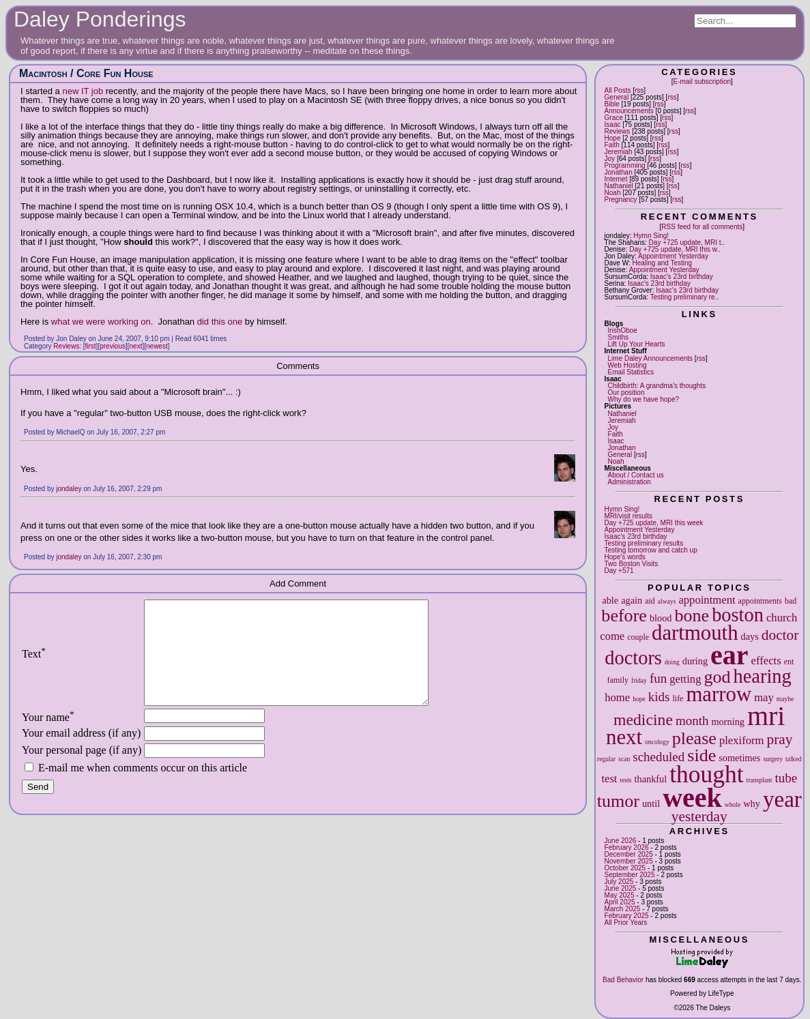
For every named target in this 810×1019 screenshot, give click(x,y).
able (610, 600)
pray (780, 739)
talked (793, 759)
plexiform (741, 740)
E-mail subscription (702, 81)
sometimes (739, 757)
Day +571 (619, 570)
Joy (610, 158)
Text (34, 664)
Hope (613, 138)
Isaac (613, 124)
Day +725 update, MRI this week (654, 523)
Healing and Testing (662, 263)
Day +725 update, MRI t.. (687, 242)
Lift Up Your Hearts (636, 344)
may (764, 697)
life (678, 698)
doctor (780, 635)
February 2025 (627, 915)
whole (732, 804)
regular (606, 759)
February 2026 (627, 847)
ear (729, 655)
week (692, 797)
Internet (616, 179)
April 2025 (620, 902)
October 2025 (625, 868)
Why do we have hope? (644, 399)
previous (113, 346)
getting (685, 679)
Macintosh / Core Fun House (86, 73)
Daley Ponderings (100, 19)
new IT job (82, 91)
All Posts (618, 90)
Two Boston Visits (632, 563)
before (624, 615)
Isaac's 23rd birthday (681, 276)
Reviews (618, 131)
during (695, 660)
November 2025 (629, 861)
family (617, 680)
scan (624, 759)
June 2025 (621, 888)
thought (706, 774)
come (612, 636)
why (751, 803)
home (617, 697)
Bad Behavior (623, 980)
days (750, 636)
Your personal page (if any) (81, 770)
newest (157, 346)
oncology (657, 741)
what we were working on (101, 321)
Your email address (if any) (81, 753)
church (781, 617)
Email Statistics (631, 372)
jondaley (68, 488)
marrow (718, 694)
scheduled (658, 757)
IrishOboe (622, 330)
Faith (612, 145)
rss (639, 90)
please (694, 738)
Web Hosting (627, 365)
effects (766, 660)
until (651, 803)
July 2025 (619, 881)
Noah (613, 192)
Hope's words (625, 557)
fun (658, 678)
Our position (626, 392)
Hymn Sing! (651, 235)
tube (786, 778)
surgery (773, 759)
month (692, 720)
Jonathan (619, 172)
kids (659, 697)
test (609, 778)
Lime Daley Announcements (650, 358)
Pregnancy (621, 199)
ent (789, 661)
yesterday (699, 816)
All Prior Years (626, 922)
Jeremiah (619, 152)
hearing (763, 676)
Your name (48, 737)
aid (650, 601)
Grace (614, 117)
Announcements (629, 111)
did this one (220, 321)
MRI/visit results (629, 516)
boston (738, 614)
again (631, 600)
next (624, 737)
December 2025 (629, 854)
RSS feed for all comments (701, 227)
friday (639, 680)
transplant (759, 780)
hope (639, 699)
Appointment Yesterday (673, 256)
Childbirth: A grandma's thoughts (657, 385)
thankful (651, 778)
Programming (625, 165)
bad (790, 601)
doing (672, 662)
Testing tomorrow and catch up (651, 550)
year (782, 799)
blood (661, 617)
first (90, 346)
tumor (618, 801)
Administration (629, 482)
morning (727, 721)
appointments (760, 601)
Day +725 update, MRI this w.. (675, 249)
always (667, 601)
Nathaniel (619, 186)
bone (691, 615)
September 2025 (630, 874)
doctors (633, 657)
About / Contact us (636, 475)
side (701, 755)
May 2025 (620, 895)
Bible (612, 104)
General (617, 97)
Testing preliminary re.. (684, 297)
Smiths (618, 337)
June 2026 (621, 840)
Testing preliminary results (644, 543)
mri (766, 715)
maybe (785, 699)
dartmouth (695, 633)
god (717, 677)
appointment (706, 599)
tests (625, 780)
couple (638, 637)
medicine (643, 719)
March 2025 (623, 909)
